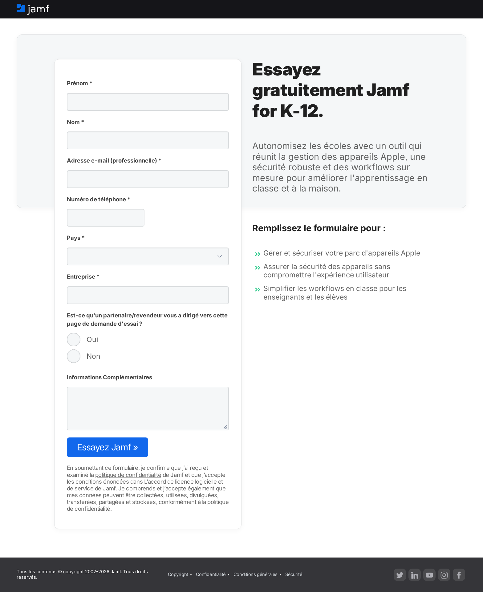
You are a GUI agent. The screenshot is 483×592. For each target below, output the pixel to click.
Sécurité (293, 574)
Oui (82, 339)
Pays (76, 238)
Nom (75, 123)
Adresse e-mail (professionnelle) (114, 161)
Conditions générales (255, 574)
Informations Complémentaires (109, 377)
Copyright (178, 574)
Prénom (79, 84)
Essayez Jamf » (107, 447)
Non (83, 356)
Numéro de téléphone (98, 200)
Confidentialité (211, 574)
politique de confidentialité (128, 474)
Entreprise (83, 277)
